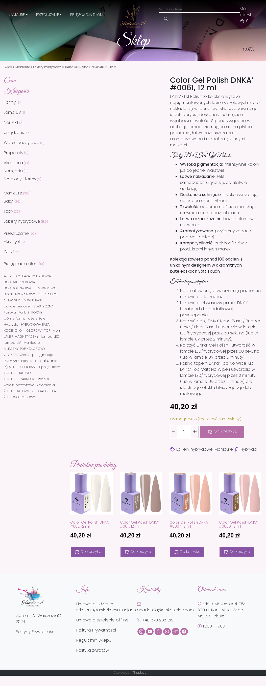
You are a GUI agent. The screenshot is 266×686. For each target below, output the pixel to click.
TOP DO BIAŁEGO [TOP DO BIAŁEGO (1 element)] (17, 372)
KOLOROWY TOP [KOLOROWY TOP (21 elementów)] (37, 330)
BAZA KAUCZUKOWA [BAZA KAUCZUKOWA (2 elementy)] (19, 282)
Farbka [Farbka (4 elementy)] (10, 312)
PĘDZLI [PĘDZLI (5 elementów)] (9, 366)
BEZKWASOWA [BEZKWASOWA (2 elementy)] (45, 288)
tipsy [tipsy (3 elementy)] (56, 366)
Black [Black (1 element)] (8, 294)
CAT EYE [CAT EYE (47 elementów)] (51, 294)
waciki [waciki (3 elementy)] (43, 379)
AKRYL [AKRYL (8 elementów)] (8, 276)
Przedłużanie (47, 14)
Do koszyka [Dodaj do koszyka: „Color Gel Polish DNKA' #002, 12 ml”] (88, 551)
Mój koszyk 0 (246, 15)
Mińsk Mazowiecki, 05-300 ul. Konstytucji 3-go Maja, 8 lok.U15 (222, 610)
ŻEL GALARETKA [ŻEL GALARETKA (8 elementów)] (44, 391)
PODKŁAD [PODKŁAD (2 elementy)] (11, 360)
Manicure (16, 14)
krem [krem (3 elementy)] (57, 330)
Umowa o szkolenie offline (102, 620)
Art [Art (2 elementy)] (17, 276)
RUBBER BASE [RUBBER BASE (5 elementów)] (26, 366)
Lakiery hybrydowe (47, 67)
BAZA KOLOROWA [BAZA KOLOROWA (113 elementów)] (17, 288)
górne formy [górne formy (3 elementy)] (15, 318)
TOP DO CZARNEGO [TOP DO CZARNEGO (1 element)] (20, 379)
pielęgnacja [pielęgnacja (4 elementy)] (42, 354)
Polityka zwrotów (92, 650)
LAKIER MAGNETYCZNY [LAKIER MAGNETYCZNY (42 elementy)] (21, 336)
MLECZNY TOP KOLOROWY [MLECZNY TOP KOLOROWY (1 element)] (24, 348)
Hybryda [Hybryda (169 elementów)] (11, 324)
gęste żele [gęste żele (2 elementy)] (36, 318)
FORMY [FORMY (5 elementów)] (36, 312)
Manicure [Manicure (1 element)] (31, 342)
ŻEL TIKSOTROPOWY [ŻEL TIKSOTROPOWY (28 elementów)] (19, 397)
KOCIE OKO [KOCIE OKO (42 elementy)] (13, 330)
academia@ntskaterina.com (165, 607)
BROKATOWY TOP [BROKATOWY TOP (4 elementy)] (28, 294)
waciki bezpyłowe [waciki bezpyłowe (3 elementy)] (19, 385)
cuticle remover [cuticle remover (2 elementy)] (17, 306)
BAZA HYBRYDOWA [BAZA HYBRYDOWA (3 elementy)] (36, 276)
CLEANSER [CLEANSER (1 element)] (12, 300)
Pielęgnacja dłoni (86, 14)
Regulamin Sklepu (93, 640)
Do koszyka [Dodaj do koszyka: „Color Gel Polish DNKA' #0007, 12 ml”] (187, 551)
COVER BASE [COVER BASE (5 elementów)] (32, 300)
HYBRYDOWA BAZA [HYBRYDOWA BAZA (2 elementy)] (35, 324)
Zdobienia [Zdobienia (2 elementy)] (46, 385)
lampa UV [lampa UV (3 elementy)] (12, 342)
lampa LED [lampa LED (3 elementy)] (50, 336)
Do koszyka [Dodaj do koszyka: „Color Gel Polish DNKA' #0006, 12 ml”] (236, 551)
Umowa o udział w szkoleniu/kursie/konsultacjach (106, 607)
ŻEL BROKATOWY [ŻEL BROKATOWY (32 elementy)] (17, 391)
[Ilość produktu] (184, 432)
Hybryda (248, 449)
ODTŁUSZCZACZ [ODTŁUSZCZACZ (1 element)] (17, 354)
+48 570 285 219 (155, 620)
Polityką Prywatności (35, 632)
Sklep (8, 67)
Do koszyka (222, 432)
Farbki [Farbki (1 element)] (23, 312)
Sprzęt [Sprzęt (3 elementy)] (44, 366)
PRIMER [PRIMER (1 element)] (26, 360)
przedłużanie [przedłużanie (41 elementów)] (46, 360)
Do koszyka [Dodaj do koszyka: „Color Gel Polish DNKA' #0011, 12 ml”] (137, 551)
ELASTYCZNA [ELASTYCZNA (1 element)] (43, 306)
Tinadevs (139, 672)
